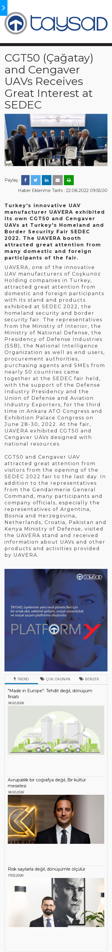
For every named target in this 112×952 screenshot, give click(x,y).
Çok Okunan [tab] (55, 679)
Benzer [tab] (89, 679)
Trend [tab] (21, 679)
